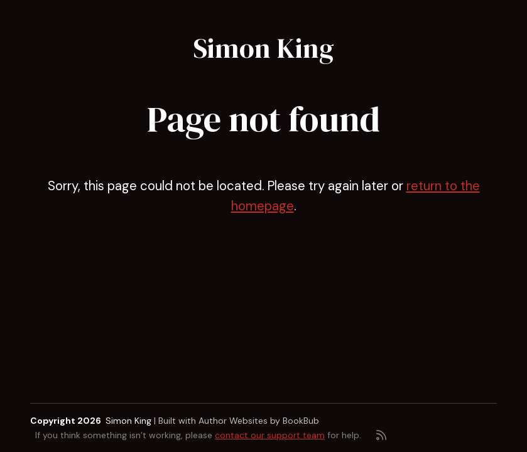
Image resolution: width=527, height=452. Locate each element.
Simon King (263, 48)
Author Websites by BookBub (258, 420)
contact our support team (270, 435)
